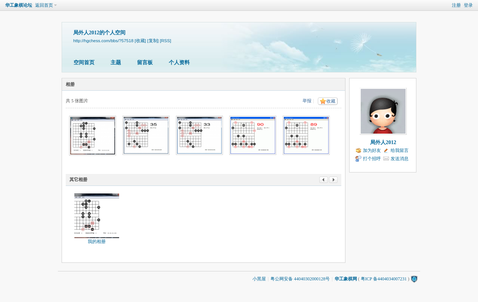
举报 (306, 100)
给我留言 (400, 150)
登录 (468, 5)
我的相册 (97, 241)
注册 (456, 5)
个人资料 (179, 62)
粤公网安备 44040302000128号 (300, 278)
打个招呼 (372, 158)
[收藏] (140, 40)
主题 (116, 62)
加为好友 (372, 150)
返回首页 (44, 5)
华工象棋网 (346, 278)
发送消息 (400, 158)
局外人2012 (383, 142)
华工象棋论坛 (18, 5)
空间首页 (84, 62)
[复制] (152, 40)
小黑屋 (259, 278)
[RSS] (165, 40)
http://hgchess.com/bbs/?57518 (103, 40)
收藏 (330, 101)
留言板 (145, 62)
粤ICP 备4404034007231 (384, 278)
